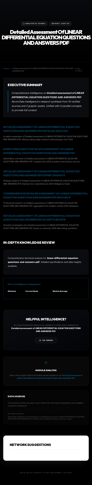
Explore (6, 68)
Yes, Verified (46, 340)
